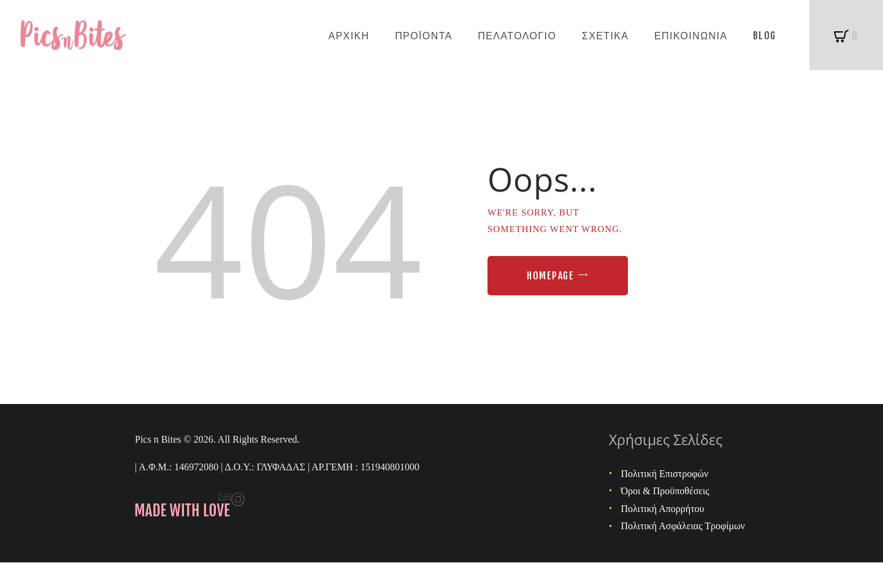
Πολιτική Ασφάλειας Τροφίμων (683, 526)
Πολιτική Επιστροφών (665, 473)
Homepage (550, 276)
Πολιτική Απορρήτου (663, 508)
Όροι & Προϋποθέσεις (665, 491)
